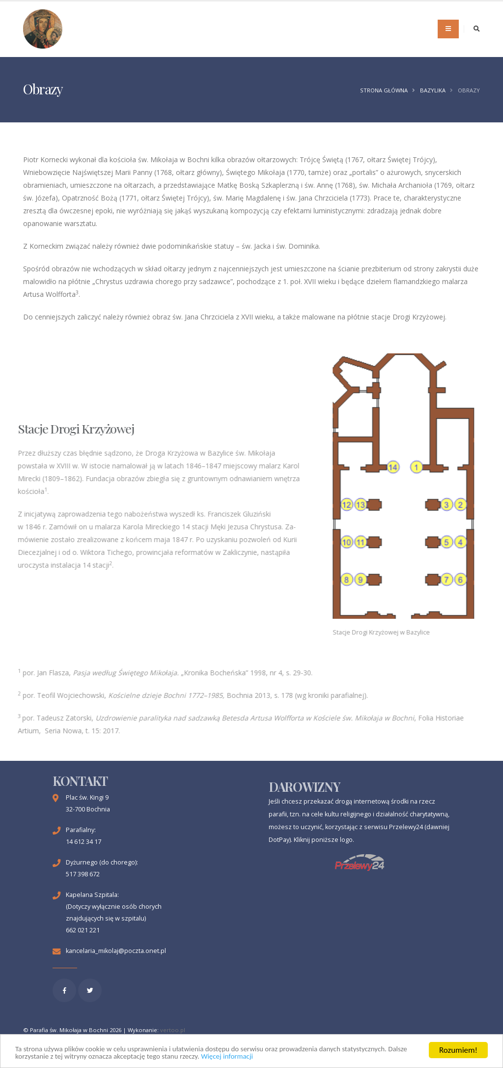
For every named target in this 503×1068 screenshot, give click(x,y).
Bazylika (433, 90)
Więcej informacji (332, 1056)
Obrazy (469, 90)
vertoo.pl (172, 1030)
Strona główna (384, 90)
